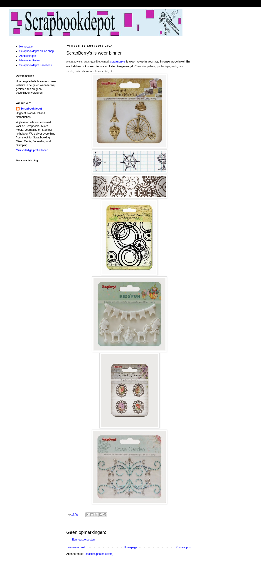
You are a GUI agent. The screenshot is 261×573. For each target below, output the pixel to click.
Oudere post (183, 547)
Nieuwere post (76, 547)
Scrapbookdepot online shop (36, 51)
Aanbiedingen (27, 56)
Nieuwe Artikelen (29, 60)
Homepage (130, 547)
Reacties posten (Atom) (99, 553)
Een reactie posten (83, 539)
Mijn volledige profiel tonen (32, 150)
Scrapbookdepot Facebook (35, 65)
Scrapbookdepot (31, 108)
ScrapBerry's (118, 61)
